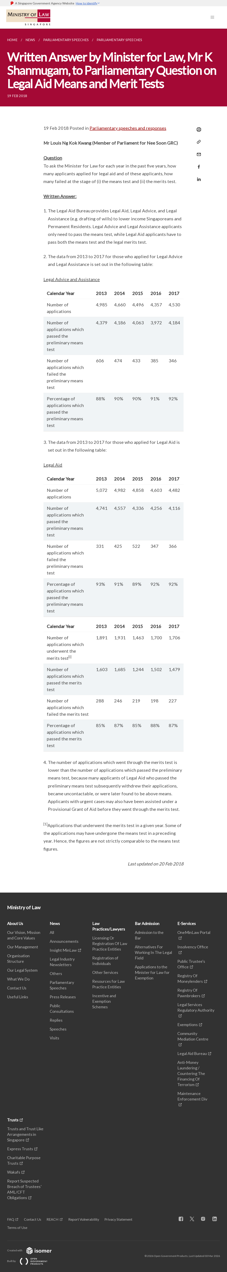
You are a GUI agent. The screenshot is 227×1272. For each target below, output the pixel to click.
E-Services (186, 923)
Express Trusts (20, 1148)
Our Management (22, 946)
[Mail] (197, 152)
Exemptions (187, 1024)
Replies (56, 1020)
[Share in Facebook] (197, 164)
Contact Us (16, 987)
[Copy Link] (197, 142)
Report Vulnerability (83, 1219)
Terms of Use (17, 1227)
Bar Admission (147, 923)
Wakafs (13, 1172)
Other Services (105, 972)
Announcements (64, 941)
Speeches (58, 1029)
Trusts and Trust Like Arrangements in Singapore (25, 1134)
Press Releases (63, 996)
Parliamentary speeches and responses (128, 128)
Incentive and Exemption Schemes (104, 1001)
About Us (15, 923)
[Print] (197, 129)
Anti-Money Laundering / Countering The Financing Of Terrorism (191, 1073)
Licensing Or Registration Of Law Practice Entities (109, 943)
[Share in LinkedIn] (197, 176)
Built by (31, 1261)
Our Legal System (22, 970)
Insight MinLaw (63, 950)
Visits (54, 1037)
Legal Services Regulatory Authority (195, 1007)
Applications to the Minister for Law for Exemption (152, 972)
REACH (53, 1219)
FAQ (10, 1219)
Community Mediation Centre (192, 1036)
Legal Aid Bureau (192, 1053)
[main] (113, 461)
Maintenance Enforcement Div (192, 1096)
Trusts (12, 1119)
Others (56, 973)
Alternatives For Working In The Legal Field (153, 952)
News (55, 923)
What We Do (18, 979)
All (52, 932)
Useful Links (17, 996)
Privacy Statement (118, 1219)
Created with (33, 1250)
